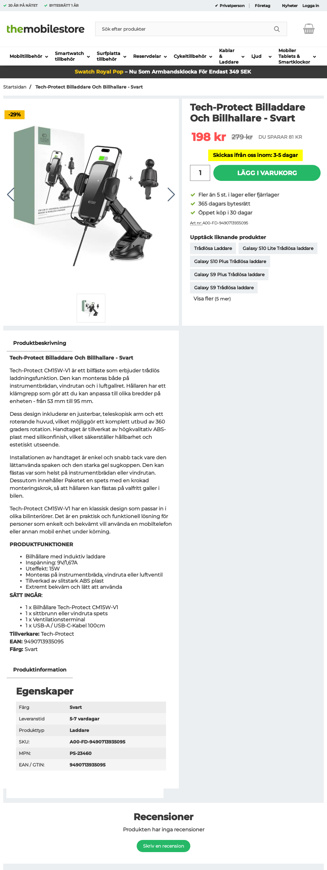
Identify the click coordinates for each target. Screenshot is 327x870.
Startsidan (14, 87)
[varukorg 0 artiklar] (309, 29)
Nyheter (290, 6)
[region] (91, 343)
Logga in (310, 6)
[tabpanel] (91, 498)
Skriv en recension (163, 846)
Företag (262, 6)
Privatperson (232, 6)
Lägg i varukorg (267, 173)
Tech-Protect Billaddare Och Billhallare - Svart (88, 87)
